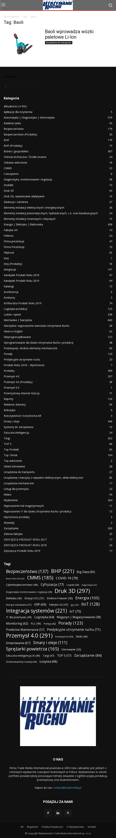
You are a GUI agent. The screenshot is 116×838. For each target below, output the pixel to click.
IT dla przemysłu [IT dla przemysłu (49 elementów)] (19, 617)
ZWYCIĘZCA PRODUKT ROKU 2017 (25, 539)
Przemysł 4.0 (11, 376)
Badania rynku (12, 123)
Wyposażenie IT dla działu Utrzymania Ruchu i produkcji (37, 511)
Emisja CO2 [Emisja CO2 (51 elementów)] (34, 598)
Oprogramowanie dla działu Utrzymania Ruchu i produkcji (38, 342)
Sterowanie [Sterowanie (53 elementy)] (71, 649)
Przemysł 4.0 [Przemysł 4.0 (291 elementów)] (29, 636)
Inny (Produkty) (13, 264)
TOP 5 (7, 444)
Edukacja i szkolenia (16, 202)
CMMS (8, 168)
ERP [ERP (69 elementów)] (40, 604)
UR (21, 826)
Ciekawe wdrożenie (15, 162)
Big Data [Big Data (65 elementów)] (86, 572)
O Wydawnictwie (75, 826)
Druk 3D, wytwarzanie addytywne (24, 196)
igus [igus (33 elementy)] (75, 604)
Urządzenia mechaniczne (19, 483)
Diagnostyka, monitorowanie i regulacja (28, 179)
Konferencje (11, 292)
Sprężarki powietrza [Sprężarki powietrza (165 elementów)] (32, 649)
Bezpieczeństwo (14, 129)
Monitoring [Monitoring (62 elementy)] (17, 623)
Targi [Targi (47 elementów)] (48, 655)
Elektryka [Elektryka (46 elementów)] (14, 598)
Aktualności (11, 106)
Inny (6, 258)
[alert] (58, 85)
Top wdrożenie (13, 461)
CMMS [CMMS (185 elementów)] (40, 578)
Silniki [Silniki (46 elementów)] (82, 636)
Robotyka (9, 410)
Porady (8, 354)
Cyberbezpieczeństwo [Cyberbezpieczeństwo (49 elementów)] (22, 584)
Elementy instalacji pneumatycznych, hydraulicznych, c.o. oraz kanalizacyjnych (51, 213)
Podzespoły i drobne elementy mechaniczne (30, 348)
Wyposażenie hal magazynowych (24, 506)
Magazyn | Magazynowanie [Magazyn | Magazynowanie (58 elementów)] (79, 617)
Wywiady (9, 522)
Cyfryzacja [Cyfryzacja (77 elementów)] (52, 584)
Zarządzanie (11, 528)
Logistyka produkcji (15, 309)
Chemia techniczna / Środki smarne (25, 157)
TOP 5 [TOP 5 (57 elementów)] (64, 656)
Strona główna (11, 16)
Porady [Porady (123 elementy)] (70, 623)
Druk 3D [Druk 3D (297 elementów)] (72, 591)
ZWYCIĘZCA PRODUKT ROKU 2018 (25, 545)
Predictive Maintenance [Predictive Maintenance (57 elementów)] (25, 630)
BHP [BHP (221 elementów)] (62, 571)
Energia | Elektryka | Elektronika (23, 224)
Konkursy (9, 297)
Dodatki (8, 185)
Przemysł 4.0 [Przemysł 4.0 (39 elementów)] (64, 636)
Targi (7, 438)
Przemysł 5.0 (11, 387)
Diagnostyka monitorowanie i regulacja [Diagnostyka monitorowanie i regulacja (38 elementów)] (29, 592)
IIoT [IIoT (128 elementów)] (90, 604)
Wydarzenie (11, 500)
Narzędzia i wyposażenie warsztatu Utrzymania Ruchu (36, 325)
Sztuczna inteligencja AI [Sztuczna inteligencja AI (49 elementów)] (23, 655)
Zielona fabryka (13, 534)
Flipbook (9, 252)
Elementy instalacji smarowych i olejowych (29, 219)
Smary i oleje (11, 421)
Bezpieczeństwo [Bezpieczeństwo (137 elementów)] (27, 571)
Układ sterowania (14, 466)
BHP (6, 140)
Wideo (7, 494)
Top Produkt (11, 449)
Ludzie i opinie (12, 314)
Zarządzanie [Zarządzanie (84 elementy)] (88, 655)
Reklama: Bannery (15, 404)
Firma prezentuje (14, 241)
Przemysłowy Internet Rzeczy (22, 393)
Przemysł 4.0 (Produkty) (18, 382)
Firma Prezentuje (14, 247)
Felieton (8, 235)
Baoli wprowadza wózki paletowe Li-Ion (69, 34)
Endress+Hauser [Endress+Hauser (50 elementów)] (60, 598)
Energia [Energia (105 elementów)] (87, 598)
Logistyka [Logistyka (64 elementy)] (44, 617)
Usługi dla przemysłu (16, 489)
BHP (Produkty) (13, 145)
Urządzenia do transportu (58, 42)
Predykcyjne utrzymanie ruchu (22, 359)
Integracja (10, 269)
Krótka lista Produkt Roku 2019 (22, 303)
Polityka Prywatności (52, 826)
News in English (13, 331)
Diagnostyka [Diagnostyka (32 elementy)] (89, 585)
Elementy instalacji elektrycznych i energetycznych (34, 207)
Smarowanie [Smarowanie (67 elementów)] (18, 643)
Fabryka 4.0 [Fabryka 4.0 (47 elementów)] (58, 604)
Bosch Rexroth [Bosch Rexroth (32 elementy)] (15, 578)
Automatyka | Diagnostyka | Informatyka (29, 117)
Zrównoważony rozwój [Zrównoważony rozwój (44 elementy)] (21, 661)
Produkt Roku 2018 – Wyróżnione (24, 365)
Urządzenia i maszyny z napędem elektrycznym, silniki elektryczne (43, 477)
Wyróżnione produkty (17, 517)
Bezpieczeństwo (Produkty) (20, 134)
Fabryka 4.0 (11, 230)
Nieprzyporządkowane (17, 337)
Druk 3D (9, 190)
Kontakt (92, 826)
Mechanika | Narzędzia (18, 320)
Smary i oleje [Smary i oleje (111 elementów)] (50, 642)
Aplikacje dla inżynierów (18, 112)
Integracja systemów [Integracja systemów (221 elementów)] (36, 611)
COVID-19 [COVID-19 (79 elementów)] (67, 578)
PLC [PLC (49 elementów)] (36, 623)
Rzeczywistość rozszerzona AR (22, 415)
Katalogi (9, 286)
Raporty (8, 399)
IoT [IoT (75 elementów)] (75, 611)
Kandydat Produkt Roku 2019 (21, 280)
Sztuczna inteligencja (16, 432)
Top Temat (10, 455)
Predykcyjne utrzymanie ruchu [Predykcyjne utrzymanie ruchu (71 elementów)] (73, 630)
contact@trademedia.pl (67, 787)
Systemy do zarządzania (18, 427)
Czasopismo (11, 174)
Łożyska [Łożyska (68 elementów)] (48, 661)
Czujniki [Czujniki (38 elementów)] (72, 584)
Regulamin (32, 826)
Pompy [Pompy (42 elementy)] (50, 623)
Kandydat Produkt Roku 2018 (21, 275)
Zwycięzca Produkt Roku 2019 (22, 551)
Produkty (9, 370)
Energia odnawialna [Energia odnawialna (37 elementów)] (19, 604)
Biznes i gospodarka (16, 151)
